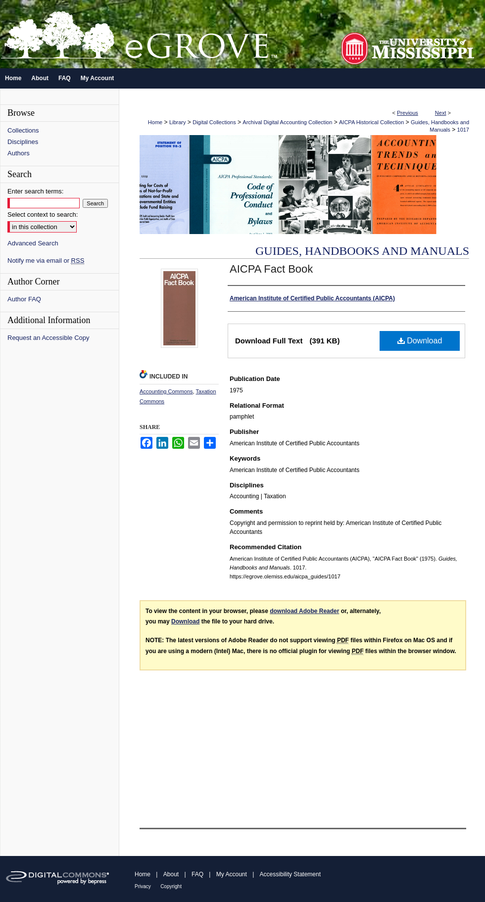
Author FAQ (24, 299)
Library (177, 122)
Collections (23, 130)
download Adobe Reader (304, 611)
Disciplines (22, 141)
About (171, 874)
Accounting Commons (166, 391)
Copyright (171, 886)
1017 (463, 130)
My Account (231, 874)
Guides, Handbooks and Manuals (362, 250)
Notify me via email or (45, 260)
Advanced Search (32, 243)
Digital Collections (214, 122)
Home (155, 122)
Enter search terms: (35, 191)
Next (440, 113)
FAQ (197, 874)
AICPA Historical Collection (371, 122)
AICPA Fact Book (271, 269)
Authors (18, 153)
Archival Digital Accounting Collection (287, 122)
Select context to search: (42, 214)
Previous (407, 113)
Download (419, 340)
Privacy (143, 886)
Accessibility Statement (290, 874)
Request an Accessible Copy (48, 337)
